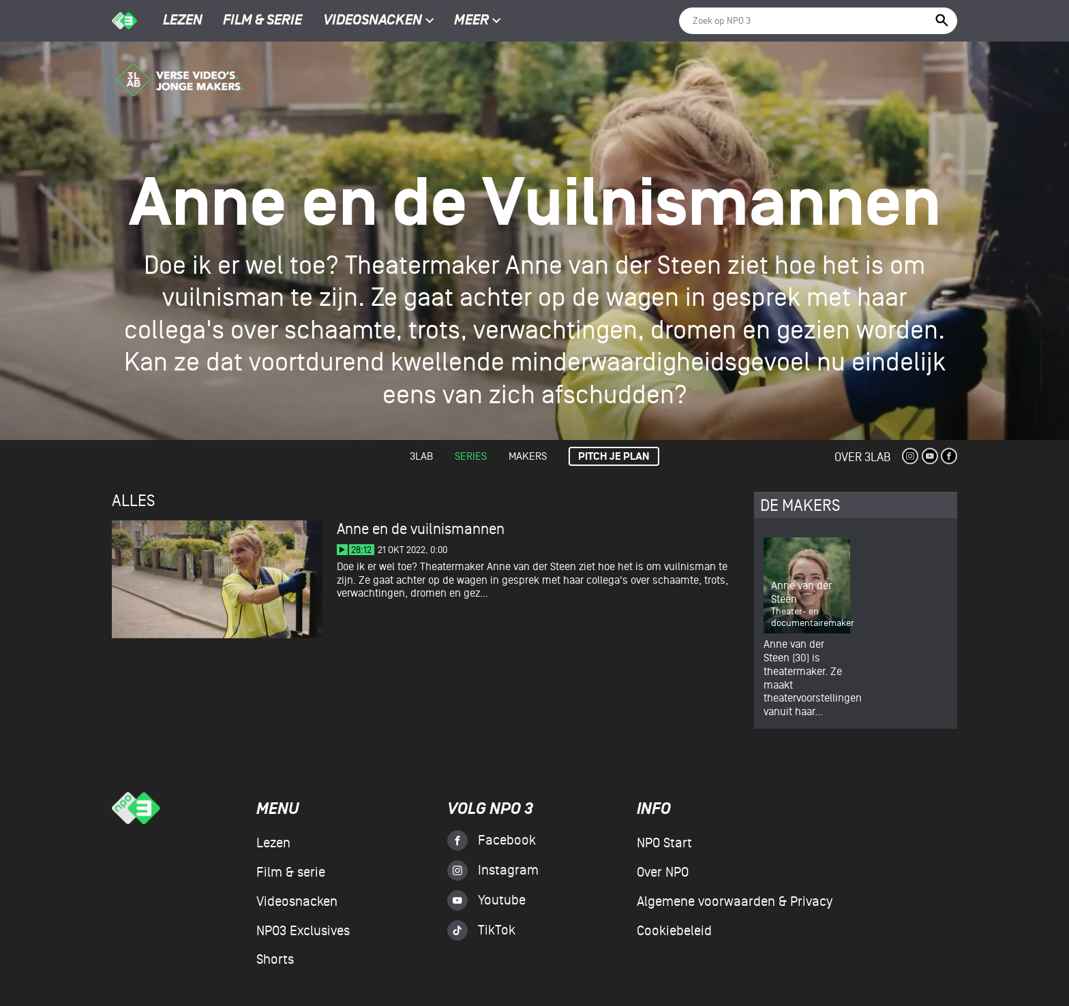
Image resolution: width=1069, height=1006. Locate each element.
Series (471, 456)
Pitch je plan (614, 456)
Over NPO (663, 872)
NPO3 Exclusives (303, 931)
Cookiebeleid (674, 931)
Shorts (275, 959)
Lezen (182, 21)
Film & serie (262, 21)
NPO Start (664, 843)
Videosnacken (372, 21)
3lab (421, 456)
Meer (477, 21)
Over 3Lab (862, 457)
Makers (528, 456)
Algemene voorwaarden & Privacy (734, 901)
